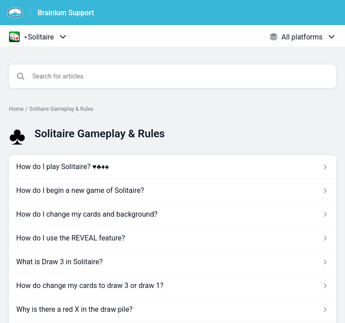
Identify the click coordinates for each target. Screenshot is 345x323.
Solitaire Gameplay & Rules (61, 109)
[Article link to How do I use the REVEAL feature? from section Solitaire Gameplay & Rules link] (172, 238)
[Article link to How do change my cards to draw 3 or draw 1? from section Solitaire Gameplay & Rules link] (172, 285)
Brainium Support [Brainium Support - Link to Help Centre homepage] (66, 13)
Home (16, 109)
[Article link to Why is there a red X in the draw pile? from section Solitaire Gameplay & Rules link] (172, 309)
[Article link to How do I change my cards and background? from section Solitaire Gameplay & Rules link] (172, 214)
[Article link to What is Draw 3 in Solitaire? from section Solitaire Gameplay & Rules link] (172, 262)
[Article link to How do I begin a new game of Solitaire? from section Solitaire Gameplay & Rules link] (172, 190)
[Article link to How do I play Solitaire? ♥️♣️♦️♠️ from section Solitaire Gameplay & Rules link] (172, 167)
